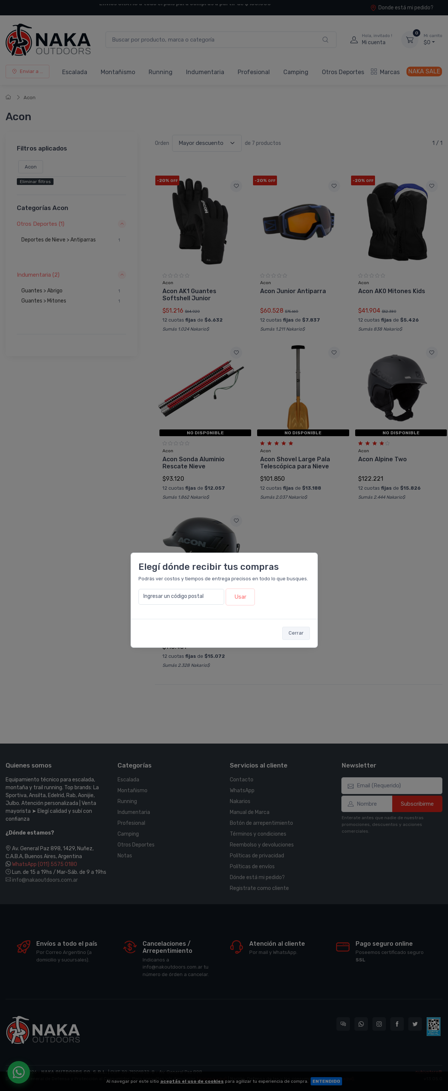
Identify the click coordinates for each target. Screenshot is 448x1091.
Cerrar (296, 633)
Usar (240, 596)
